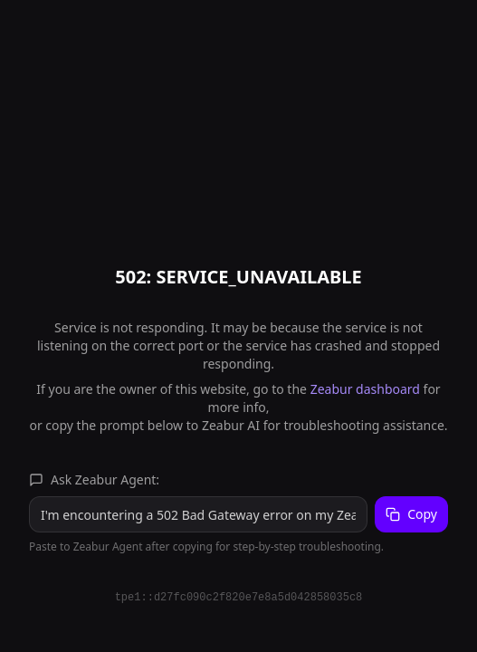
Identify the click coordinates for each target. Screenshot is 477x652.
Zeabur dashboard (365, 389)
